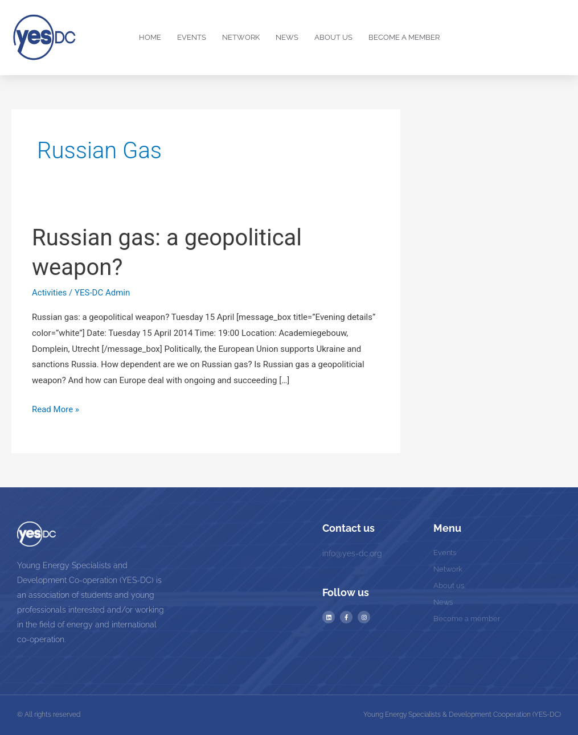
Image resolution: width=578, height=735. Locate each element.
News (287, 37)
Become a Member (404, 37)
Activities (49, 293)
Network (241, 37)
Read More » (55, 408)
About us (333, 37)
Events (191, 37)
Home (150, 37)
